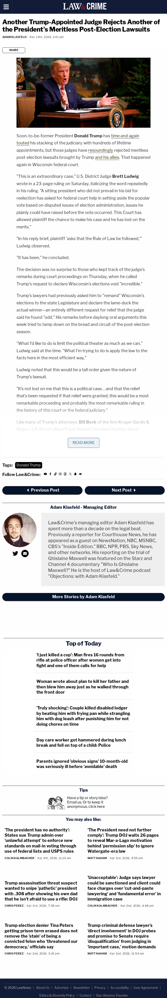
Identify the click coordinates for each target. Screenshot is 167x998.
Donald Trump (28, 465)
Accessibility (119, 988)
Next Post (124, 490)
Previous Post (42, 490)
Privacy (100, 988)
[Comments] (3, 43)
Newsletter (81, 988)
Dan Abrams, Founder (112, 995)
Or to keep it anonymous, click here (86, 804)
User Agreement (146, 988)
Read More (84, 443)
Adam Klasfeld (14, 37)
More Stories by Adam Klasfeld (83, 596)
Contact (85, 995)
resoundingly (100, 150)
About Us (42, 988)
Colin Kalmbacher (19, 858)
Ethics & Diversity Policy (57, 995)
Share (14, 50)
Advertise (61, 988)
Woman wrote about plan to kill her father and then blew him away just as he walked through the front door (82, 687)
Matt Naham (97, 858)
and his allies (107, 157)
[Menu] (6, 7)
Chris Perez (14, 905)
